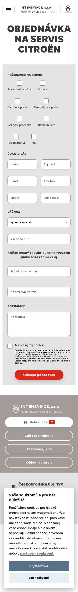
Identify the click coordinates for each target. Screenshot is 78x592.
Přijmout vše (39, 566)
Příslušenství (16, 139)
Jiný (33, 139)
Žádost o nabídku (39, 436)
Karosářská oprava (46, 103)
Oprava (42, 86)
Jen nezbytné (39, 578)
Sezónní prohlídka (19, 121)
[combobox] (39, 222)
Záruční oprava (17, 103)
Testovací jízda (39, 449)
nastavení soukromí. (37, 553)
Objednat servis (39, 462)
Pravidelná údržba (19, 86)
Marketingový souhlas (43, 353)
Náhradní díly (46, 121)
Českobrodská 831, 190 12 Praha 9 (37, 487)
